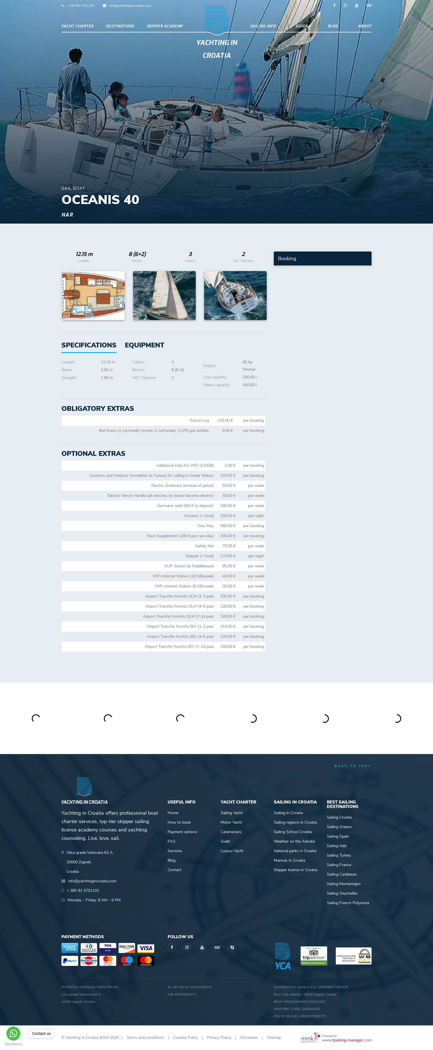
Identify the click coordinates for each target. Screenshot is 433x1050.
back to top (353, 766)
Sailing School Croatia (293, 832)
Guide (302, 26)
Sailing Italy (337, 845)
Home (173, 813)
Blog (333, 26)
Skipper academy (165, 26)
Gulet (225, 841)
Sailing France (339, 865)
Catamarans (231, 832)
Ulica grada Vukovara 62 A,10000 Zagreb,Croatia (89, 862)
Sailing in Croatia (288, 813)
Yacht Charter (77, 26)
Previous (68, 295)
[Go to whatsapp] (13, 1033)
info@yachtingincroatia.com (130, 5)
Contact (174, 870)
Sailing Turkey (339, 855)
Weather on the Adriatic (294, 841)
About (365, 26)
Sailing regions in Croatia (295, 822)
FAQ (171, 841)
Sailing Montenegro (344, 884)
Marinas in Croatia (289, 860)
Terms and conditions (145, 1037)
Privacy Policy (219, 1037)
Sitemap (274, 1037)
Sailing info (263, 26)
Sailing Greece (339, 826)
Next (258, 295)
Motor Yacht (231, 822)
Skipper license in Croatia (295, 870)
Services (175, 851)
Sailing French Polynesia (348, 903)
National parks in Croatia (295, 851)
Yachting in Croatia (216, 49)
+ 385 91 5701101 (81, 5)
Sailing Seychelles (342, 893)
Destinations (120, 26)
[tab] (144, 345)
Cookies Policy (185, 1037)
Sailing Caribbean (342, 874)
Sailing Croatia (339, 817)
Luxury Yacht (232, 851)
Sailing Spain (338, 836)
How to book (179, 822)
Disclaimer (249, 1037)
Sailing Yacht (232, 813)
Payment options (182, 832)
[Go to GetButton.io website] (13, 1044)
